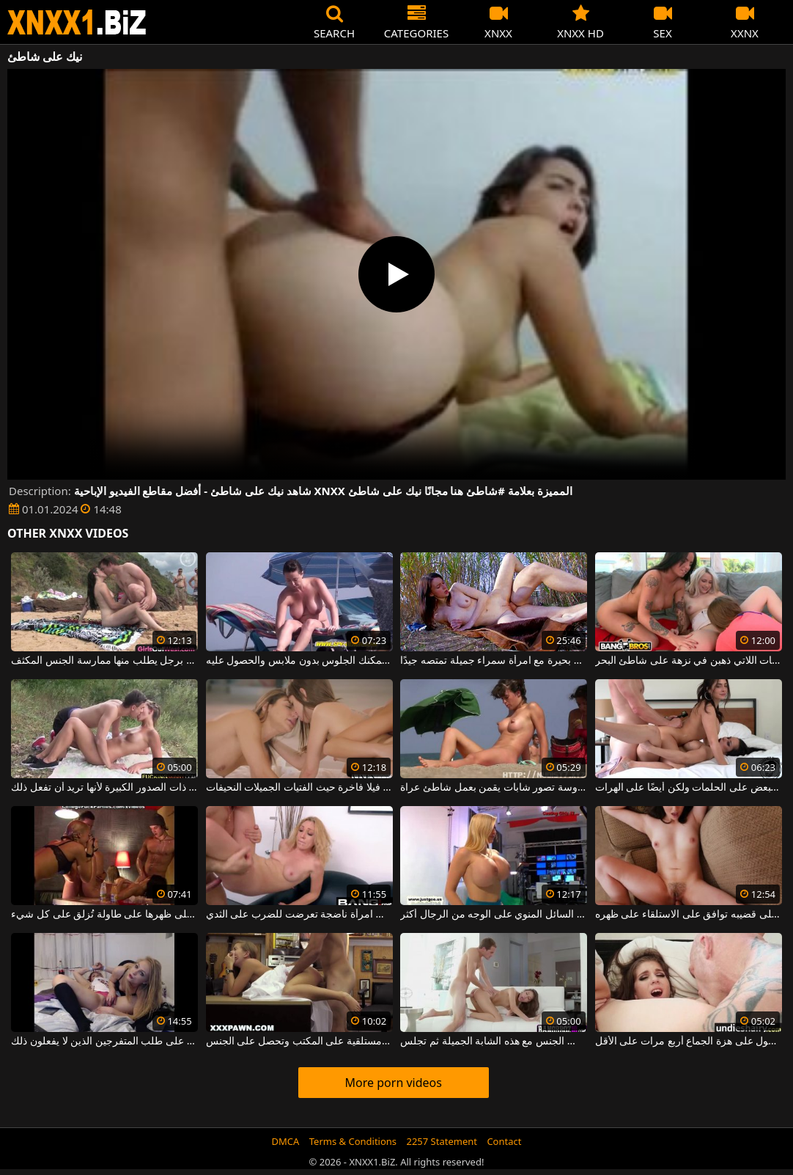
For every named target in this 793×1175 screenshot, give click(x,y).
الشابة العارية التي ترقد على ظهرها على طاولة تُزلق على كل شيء (104, 914)
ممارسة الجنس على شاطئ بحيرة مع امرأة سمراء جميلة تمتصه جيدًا (493, 661)
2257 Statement (441, 1141)
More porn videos (393, 1083)
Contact (504, 1141)
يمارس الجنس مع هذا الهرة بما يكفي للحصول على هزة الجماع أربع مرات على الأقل (688, 1041)
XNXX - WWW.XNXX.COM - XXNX (77, 22)
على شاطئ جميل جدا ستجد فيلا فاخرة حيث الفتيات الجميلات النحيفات (299, 788)
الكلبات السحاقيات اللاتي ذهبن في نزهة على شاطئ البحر (688, 661)
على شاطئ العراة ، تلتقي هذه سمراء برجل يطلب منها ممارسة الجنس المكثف (104, 661)
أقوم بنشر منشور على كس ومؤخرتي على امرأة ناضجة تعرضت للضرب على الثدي (299, 914)
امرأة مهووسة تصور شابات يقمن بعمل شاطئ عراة (493, 788)
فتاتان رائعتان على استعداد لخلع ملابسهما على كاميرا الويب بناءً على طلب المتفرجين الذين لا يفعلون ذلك (104, 1041)
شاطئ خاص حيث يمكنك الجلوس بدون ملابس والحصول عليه (299, 661)
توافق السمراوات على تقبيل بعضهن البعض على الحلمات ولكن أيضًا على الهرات (688, 788)
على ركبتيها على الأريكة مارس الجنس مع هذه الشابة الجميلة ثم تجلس (493, 1041)
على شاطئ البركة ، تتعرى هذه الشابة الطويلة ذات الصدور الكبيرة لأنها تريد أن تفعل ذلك (104, 788)
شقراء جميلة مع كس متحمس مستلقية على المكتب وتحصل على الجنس (299, 1041)
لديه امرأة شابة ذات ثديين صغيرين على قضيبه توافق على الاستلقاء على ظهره (688, 914)
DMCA (286, 1141)
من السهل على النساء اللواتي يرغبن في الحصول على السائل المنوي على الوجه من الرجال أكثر (493, 914)
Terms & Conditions (352, 1141)
